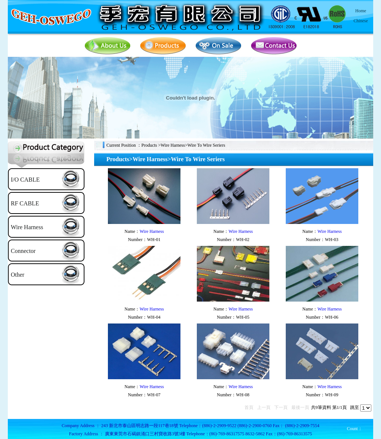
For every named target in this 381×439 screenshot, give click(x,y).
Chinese (360, 20)
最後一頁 (300, 407)
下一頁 (281, 407)
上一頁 (263, 407)
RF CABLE (25, 203)
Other (17, 274)
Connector (23, 251)
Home (360, 10)
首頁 (248, 407)
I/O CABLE (25, 179)
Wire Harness (27, 227)
